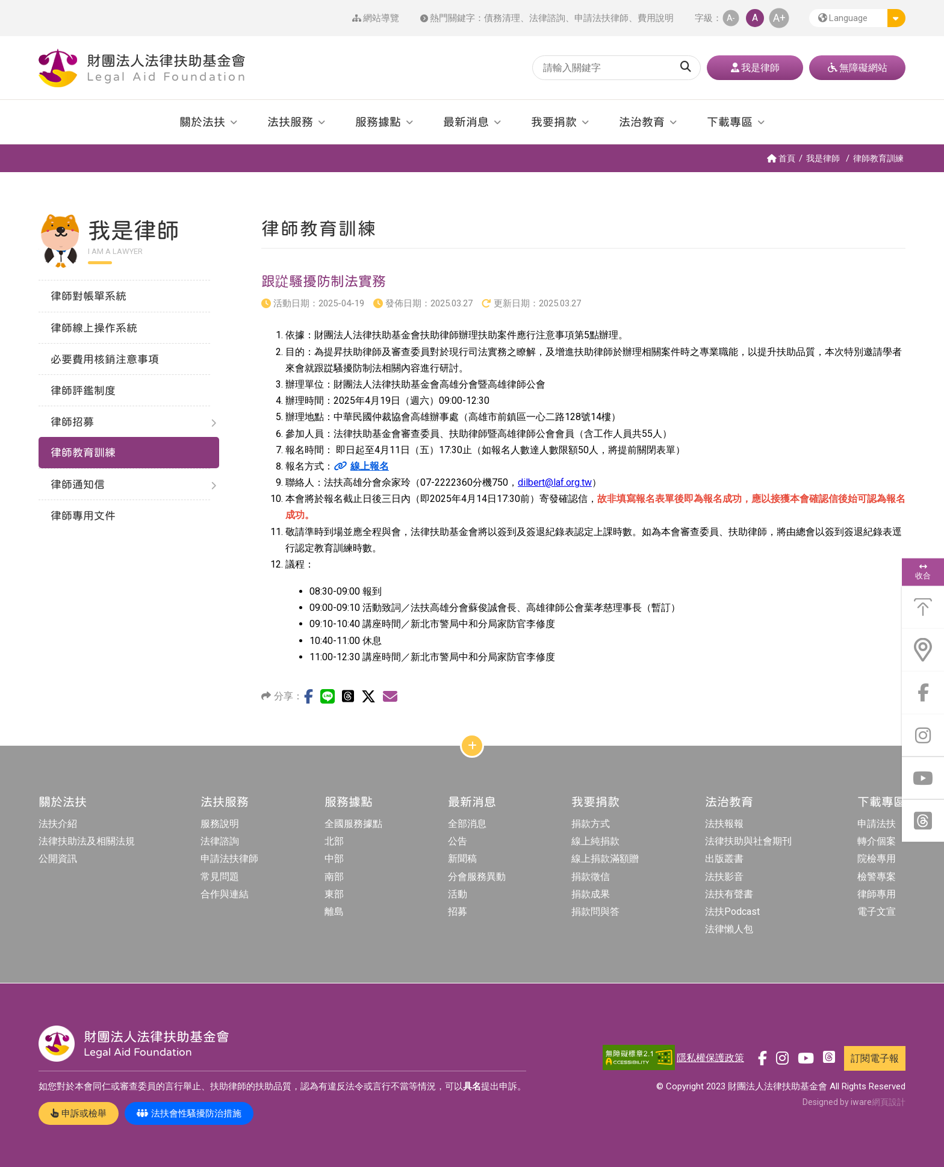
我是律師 (823, 158)
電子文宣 (876, 911)
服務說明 (219, 823)
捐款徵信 (590, 876)
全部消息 (467, 823)
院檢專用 (876, 858)
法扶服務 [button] (290, 121)
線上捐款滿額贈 (605, 858)
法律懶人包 (729, 929)
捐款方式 (590, 823)
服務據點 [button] (378, 121)
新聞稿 (462, 858)
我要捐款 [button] (554, 121)
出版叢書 (724, 858)
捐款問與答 (595, 911)
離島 (334, 911)
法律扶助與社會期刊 (748, 841)
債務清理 (502, 18)
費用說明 (656, 18)
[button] (857, 18)
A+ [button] (779, 17)
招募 (457, 911)
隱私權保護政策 (710, 1057)
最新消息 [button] (466, 121)
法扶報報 (724, 823)
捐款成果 (590, 894)
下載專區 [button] (730, 121)
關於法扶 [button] (202, 121)
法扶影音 (724, 876)
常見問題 (219, 876)
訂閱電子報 (875, 1058)
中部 (334, 858)
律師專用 (876, 894)
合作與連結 (224, 894)
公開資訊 (58, 858)
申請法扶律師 (601, 18)
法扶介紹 (58, 823)
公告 (457, 841)
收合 (923, 571)
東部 (334, 894)
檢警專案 (876, 876)
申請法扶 (876, 823)
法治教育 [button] (642, 121)
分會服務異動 (477, 876)
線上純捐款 (595, 841)
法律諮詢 (547, 18)
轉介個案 (876, 841)
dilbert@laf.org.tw (555, 482)
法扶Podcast (732, 911)
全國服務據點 (353, 823)
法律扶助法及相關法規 (87, 841)
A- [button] (731, 18)
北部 (334, 841)
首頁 (781, 158)
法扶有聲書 (729, 894)
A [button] (755, 17)
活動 (457, 894)
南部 (334, 876)
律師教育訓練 (878, 158)
